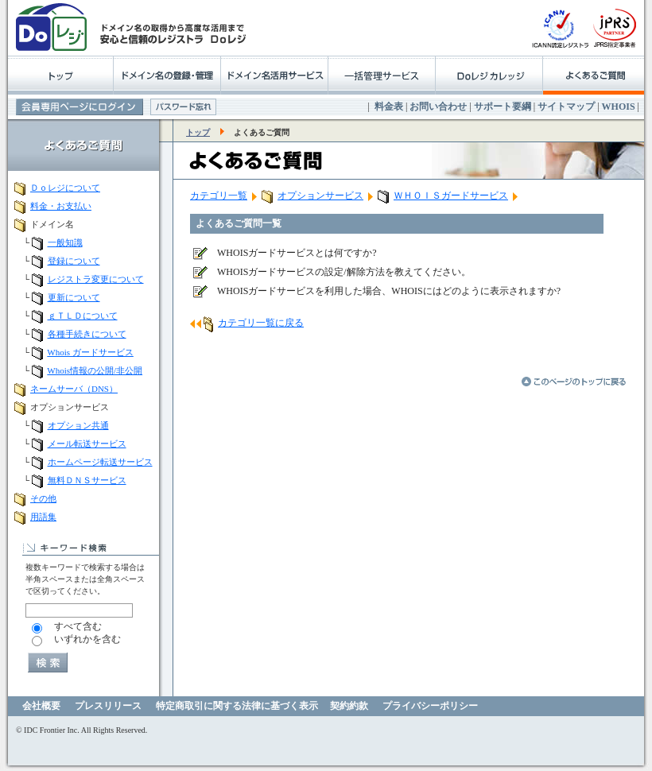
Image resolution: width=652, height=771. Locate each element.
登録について (74, 260)
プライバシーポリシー (430, 705)
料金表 (389, 106)
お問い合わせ (438, 106)
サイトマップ (566, 106)
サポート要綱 (502, 106)
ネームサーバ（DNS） (74, 388)
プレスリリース (108, 705)
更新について (74, 297)
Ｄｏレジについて (65, 187)
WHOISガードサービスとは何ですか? (297, 252)
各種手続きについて (87, 334)
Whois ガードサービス (90, 352)
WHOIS (618, 106)
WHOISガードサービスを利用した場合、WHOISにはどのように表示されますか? (389, 290)
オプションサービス (320, 195)
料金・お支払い (60, 206)
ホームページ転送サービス (100, 462)
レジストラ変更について (96, 279)
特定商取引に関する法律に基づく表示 (237, 705)
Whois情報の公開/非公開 (94, 370)
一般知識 (65, 242)
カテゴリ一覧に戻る (261, 322)
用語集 (43, 516)
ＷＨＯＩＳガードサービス (451, 195)
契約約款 (349, 705)
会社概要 (41, 705)
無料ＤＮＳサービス (87, 480)
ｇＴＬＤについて (83, 315)
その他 (43, 498)
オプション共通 (78, 425)
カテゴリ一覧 (218, 195)
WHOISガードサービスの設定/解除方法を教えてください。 (344, 271)
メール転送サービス (87, 443)
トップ (198, 132)
